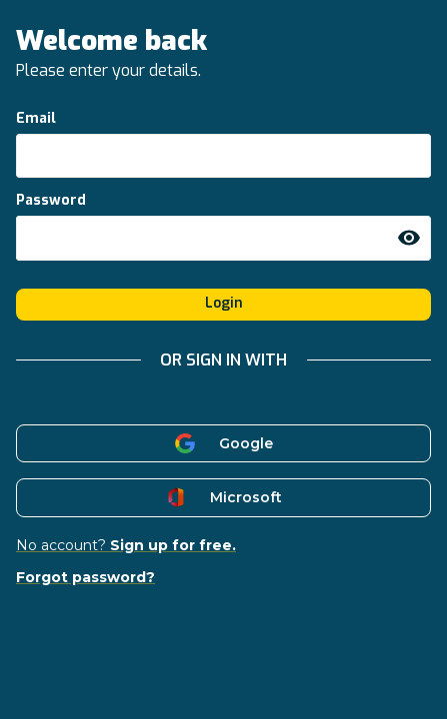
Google (223, 443)
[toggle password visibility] (409, 238)
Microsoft (223, 497)
